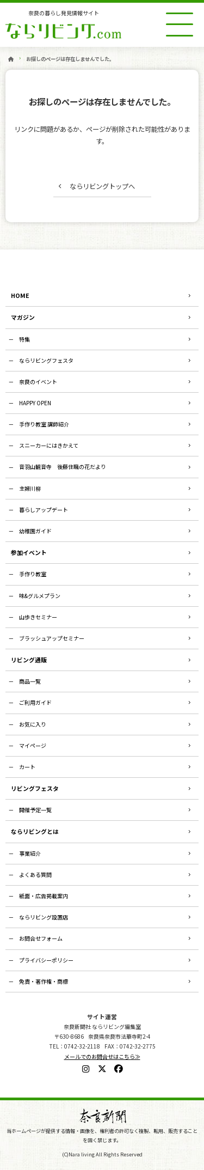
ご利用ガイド (35, 702)
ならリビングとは (35, 831)
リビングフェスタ (35, 788)
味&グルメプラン (39, 596)
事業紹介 (30, 853)
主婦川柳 (30, 488)
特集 (24, 339)
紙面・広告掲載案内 (43, 896)
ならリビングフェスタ (46, 360)
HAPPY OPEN (35, 403)
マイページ (32, 745)
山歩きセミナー (38, 617)
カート (27, 767)
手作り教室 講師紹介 (44, 424)
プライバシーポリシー (46, 960)
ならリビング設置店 (43, 917)
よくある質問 (35, 874)
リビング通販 (29, 659)
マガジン (23, 317)
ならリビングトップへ (102, 186)
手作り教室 (32, 574)
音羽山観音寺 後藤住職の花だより (62, 466)
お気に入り (32, 724)
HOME (20, 295)
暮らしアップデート (43, 509)
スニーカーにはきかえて (48, 445)
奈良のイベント (38, 381)
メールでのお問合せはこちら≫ (102, 1056)
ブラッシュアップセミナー (51, 638)
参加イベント (29, 552)
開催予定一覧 (35, 810)
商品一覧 (30, 681)
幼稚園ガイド (35, 531)
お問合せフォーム (41, 938)
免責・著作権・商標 (43, 981)
